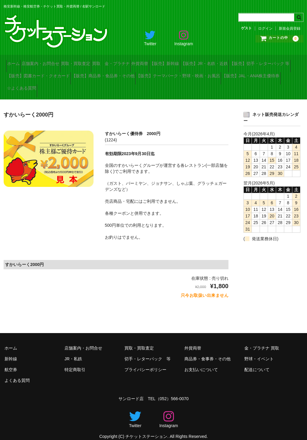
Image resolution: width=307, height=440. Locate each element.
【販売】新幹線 (220, 61)
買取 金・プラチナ (145, 61)
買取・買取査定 (99, 61)
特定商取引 (74, 362)
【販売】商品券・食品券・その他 (188, 73)
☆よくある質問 (190, 86)
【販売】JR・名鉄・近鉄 (270, 61)
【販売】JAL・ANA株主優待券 (135, 86)
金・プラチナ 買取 (261, 340)
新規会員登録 (289, 28)
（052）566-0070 (172, 391)
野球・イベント (259, 351)
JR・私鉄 (73, 351)
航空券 (10, 362)
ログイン (265, 28)
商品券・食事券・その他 (207, 351)
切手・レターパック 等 (147, 351)
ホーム (16, 61)
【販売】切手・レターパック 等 (40, 73)
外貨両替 (185, 61)
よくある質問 (17, 373)
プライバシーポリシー (145, 362)
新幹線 (10, 351)
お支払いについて (201, 362)
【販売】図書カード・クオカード (113, 73)
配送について (257, 362)
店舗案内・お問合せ (54, 61)
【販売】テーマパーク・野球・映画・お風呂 (52, 86)
